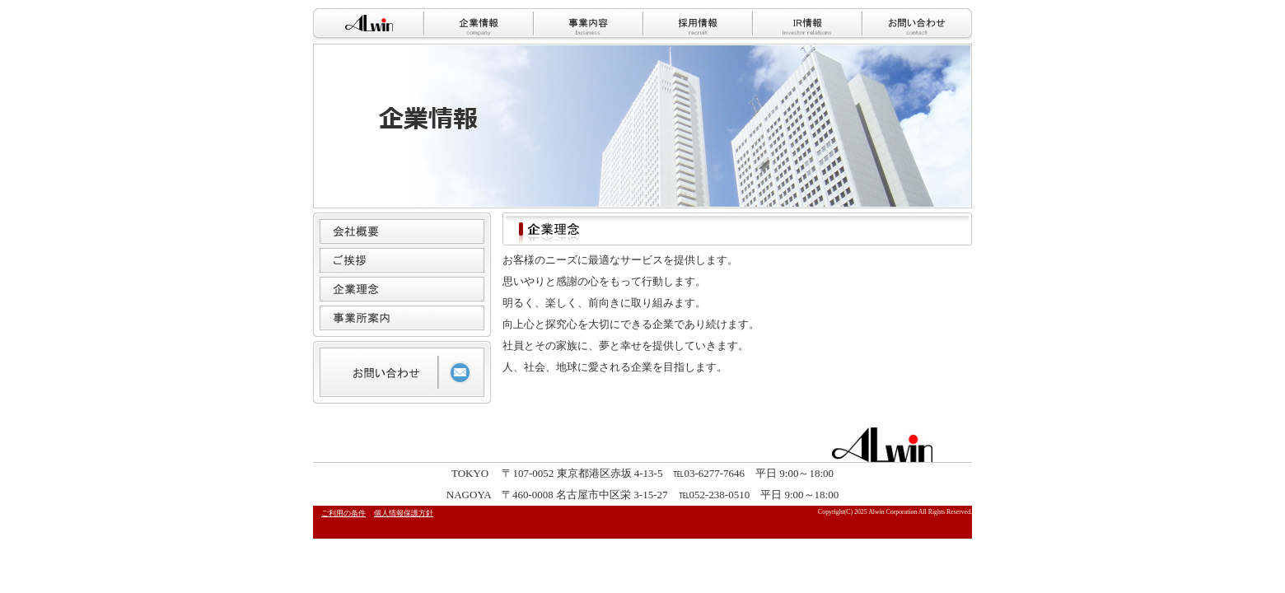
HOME (368, 24)
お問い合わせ (916, 24)
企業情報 (477, 24)
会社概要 (402, 231)
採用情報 (696, 24)
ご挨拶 (402, 260)
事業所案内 (402, 318)
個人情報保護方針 (403, 513)
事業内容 (587, 24)
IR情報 (806, 24)
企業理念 (402, 289)
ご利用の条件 (343, 513)
